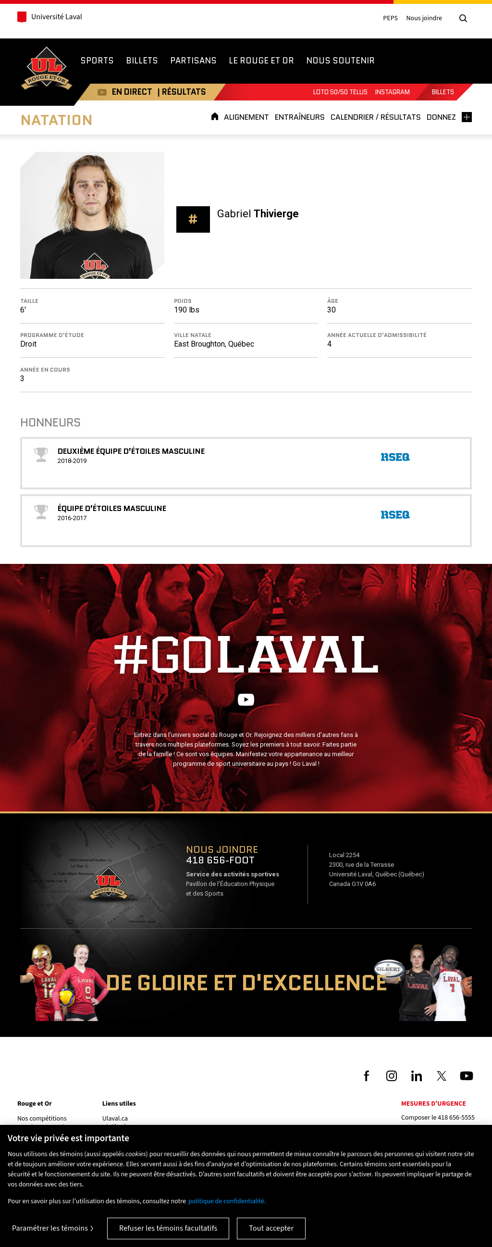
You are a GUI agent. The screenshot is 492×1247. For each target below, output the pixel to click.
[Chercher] (463, 18)
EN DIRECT (127, 92)
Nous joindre (424, 18)
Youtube (97, 92)
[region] (246, 1186)
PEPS (390, 18)
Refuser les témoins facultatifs (168, 1228)
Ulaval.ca (115, 1118)
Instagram (392, 92)
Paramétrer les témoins (50, 1228)
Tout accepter (271, 1228)
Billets (443, 92)
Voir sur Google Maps (108, 886)
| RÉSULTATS (176, 92)
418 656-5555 (456, 1117)
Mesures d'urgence (433, 1104)
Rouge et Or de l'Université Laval (46, 69)
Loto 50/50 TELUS (340, 92)
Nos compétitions (42, 1118)
